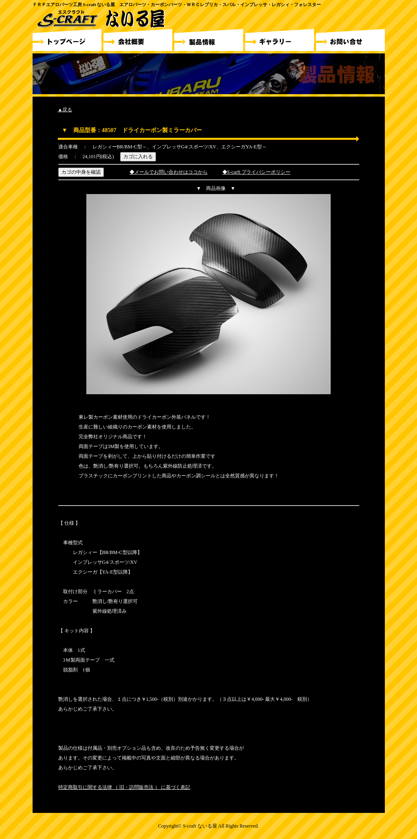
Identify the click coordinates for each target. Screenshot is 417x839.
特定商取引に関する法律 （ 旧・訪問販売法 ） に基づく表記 (124, 787)
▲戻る (65, 110)
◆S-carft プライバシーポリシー (256, 172)
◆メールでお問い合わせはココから (168, 172)
